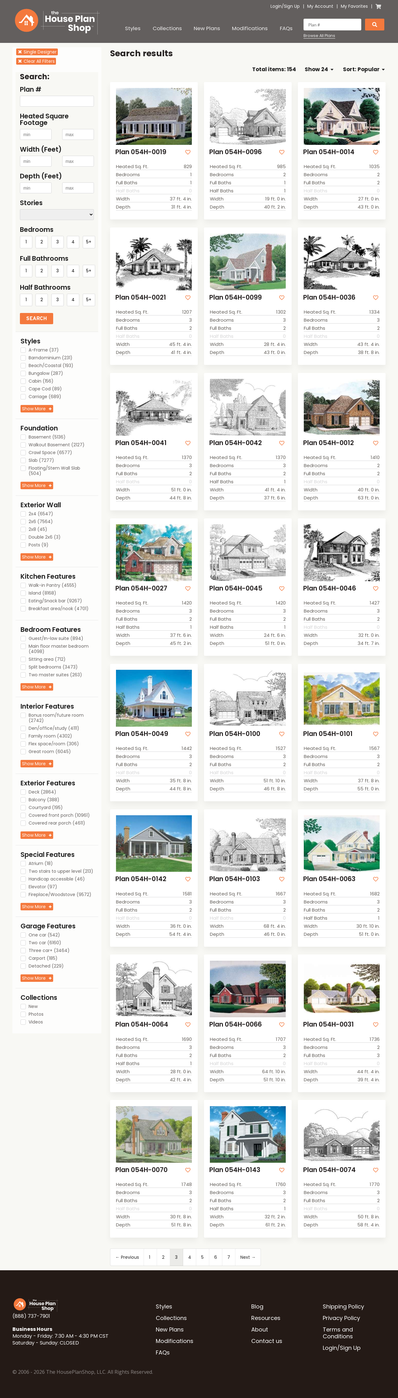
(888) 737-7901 (31, 1316)
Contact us (266, 1341)
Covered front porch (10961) (59, 815)
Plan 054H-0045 (235, 588)
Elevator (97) (43, 887)
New (33, 1006)
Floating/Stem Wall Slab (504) (54, 471)
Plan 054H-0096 (235, 152)
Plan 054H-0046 (329, 588)
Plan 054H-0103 (234, 879)
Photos (36, 1014)
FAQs (286, 28)
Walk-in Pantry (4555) (52, 585)
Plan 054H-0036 (329, 297)
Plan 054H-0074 (329, 1170)
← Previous (127, 1257)
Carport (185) (43, 958)
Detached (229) (46, 966)
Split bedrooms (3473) (53, 667)
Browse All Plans (319, 35)
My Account (320, 6)
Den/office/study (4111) (54, 728)
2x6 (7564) (41, 522)
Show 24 (319, 69)
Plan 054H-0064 (141, 1024)
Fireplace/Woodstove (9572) (60, 895)
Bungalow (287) (46, 373)
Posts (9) (39, 545)
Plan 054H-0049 (141, 734)
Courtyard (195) (46, 808)
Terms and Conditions (338, 1333)
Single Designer (37, 52)
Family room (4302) (50, 736)
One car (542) (44, 935)
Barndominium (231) (50, 358)
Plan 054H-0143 (234, 1170)
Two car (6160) (45, 943)
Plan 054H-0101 (328, 734)
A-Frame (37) (44, 350)
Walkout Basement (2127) (57, 445)
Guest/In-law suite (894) (56, 639)
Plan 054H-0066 (235, 1024)
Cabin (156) (41, 381)
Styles (133, 28)
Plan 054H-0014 (328, 152)
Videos (36, 1022)
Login (276, 6)
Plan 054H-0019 (140, 152)
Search (36, 318)
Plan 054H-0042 (235, 443)
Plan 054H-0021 (140, 297)
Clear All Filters (36, 61)
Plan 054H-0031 (328, 1024)
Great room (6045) (50, 752)
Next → (248, 1257)
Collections (167, 28)
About (259, 1329)
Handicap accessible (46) (57, 879)
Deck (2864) (42, 792)
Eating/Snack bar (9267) (55, 601)
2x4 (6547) (41, 514)
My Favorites (354, 6)
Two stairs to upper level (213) (61, 871)
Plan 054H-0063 (329, 879)
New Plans (207, 28)
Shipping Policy (343, 1306)
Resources (265, 1318)
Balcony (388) (44, 800)
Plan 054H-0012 (328, 443)
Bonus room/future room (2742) (56, 718)
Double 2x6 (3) (45, 537)
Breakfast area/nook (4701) (59, 609)
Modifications (250, 28)
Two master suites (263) (55, 675)
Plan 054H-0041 (141, 443)
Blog (257, 1306)
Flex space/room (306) (54, 744)
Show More (34, 409)
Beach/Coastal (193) (51, 366)
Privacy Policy (341, 1318)
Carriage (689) (45, 397)
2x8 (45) (38, 529)
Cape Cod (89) (45, 389)
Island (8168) (42, 593)
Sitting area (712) (47, 659)
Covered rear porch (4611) (57, 823)
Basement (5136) (47, 437)
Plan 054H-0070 (141, 1170)
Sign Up (292, 6)
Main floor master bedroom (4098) (59, 649)
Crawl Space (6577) (50, 453)
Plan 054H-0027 (141, 588)
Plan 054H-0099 (235, 297)
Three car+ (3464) (49, 951)
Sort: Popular (364, 69)
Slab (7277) (41, 460)
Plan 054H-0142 (140, 879)
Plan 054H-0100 (234, 734)
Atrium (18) (41, 864)
